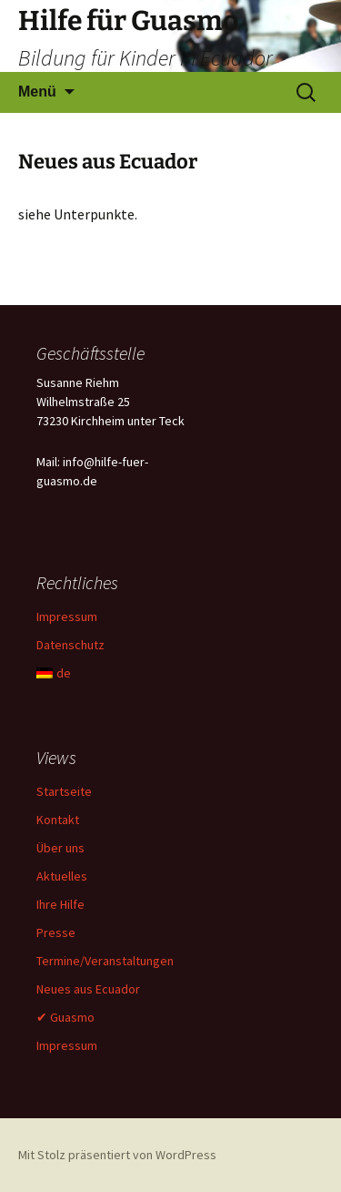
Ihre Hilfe (60, 904)
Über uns (60, 848)
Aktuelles (61, 876)
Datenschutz (70, 645)
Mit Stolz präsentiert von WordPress (117, 1154)
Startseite (64, 791)
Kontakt (57, 819)
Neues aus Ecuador (88, 989)
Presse (55, 932)
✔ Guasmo (65, 1017)
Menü (37, 91)
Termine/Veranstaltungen (105, 961)
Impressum (66, 616)
